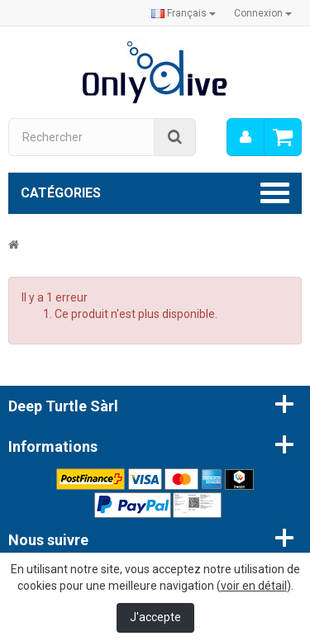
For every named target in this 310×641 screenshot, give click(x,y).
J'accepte (155, 617)
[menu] (246, 137)
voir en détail (254, 585)
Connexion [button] (263, 13)
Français (183, 13)
